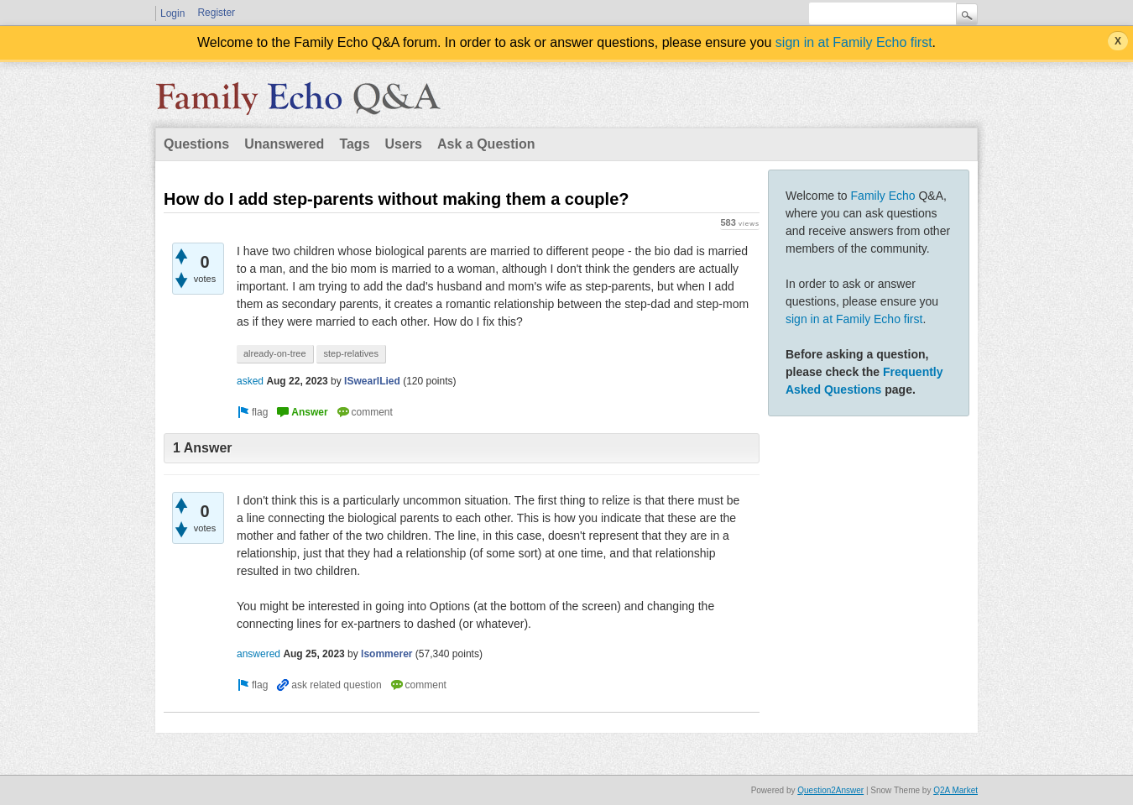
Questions (196, 144)
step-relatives (350, 353)
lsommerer (386, 654)
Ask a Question (486, 144)
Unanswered (284, 144)
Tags (354, 144)
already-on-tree (274, 353)
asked (250, 381)
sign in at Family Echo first (853, 42)
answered (258, 654)
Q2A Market (955, 790)
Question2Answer (830, 790)
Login (172, 13)
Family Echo (883, 195)
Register (216, 12)
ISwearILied (372, 381)
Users (403, 144)
